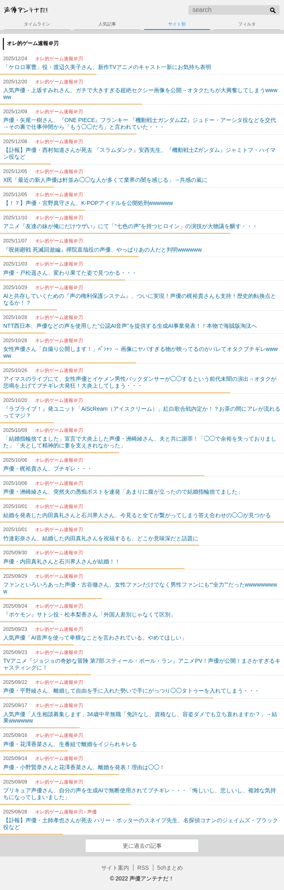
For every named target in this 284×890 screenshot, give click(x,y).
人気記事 (107, 24)
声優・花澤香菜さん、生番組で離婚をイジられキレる (70, 744)
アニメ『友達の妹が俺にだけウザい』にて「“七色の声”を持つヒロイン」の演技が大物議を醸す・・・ (130, 226)
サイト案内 (115, 867)
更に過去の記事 (142, 846)
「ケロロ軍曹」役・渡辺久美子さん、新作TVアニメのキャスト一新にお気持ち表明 (107, 67)
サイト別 (177, 24)
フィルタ (247, 24)
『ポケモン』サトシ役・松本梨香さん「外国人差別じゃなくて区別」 (89, 614)
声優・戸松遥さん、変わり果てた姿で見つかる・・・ (70, 273)
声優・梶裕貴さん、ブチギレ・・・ (47, 468)
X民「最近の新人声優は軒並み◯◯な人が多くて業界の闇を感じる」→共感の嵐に (105, 180)
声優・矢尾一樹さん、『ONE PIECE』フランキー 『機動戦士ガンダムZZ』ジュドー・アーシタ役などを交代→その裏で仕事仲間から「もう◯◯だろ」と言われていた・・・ (139, 123)
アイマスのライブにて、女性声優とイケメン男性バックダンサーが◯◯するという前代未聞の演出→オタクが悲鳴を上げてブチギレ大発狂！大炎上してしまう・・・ (139, 382)
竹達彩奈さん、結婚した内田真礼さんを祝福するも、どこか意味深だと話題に (100, 538)
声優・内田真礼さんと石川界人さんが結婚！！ (61, 561)
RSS (143, 867)
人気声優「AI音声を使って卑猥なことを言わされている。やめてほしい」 (95, 637)
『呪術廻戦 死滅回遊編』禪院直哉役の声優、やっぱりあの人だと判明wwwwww (102, 249)
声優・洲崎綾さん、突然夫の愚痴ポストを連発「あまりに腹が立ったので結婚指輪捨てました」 (123, 491)
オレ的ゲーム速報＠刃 (33, 43)
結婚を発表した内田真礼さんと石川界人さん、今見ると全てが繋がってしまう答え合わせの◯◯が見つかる (137, 515)
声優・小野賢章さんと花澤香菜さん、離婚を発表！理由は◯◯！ (84, 767)
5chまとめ (170, 867)
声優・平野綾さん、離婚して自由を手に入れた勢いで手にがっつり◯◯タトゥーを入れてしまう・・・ (131, 690)
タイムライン (37, 24)
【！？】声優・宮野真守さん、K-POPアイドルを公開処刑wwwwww (88, 203)
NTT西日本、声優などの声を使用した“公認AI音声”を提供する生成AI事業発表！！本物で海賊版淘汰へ (130, 326)
